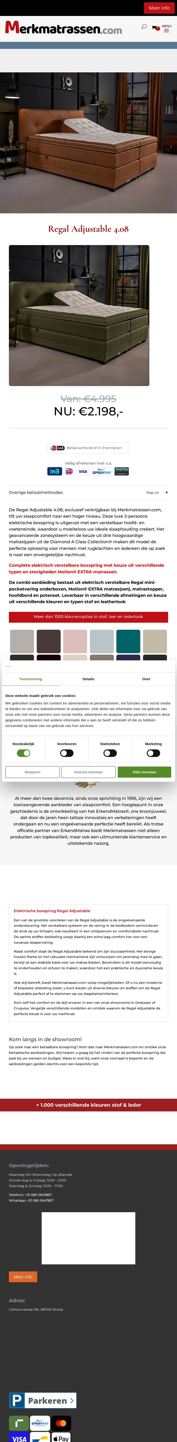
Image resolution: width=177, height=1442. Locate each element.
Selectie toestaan (88, 772)
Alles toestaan (144, 772)
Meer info (159, 8)
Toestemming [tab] (30, 679)
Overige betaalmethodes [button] (87, 492)
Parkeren (47, 1400)
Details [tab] (88, 679)
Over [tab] (146, 679)
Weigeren (32, 772)
